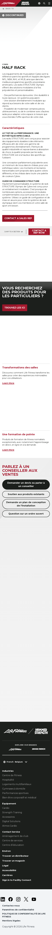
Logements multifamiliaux (16, 784)
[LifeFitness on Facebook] (10, 899)
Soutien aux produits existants (26, 494)
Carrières (7, 875)
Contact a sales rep (18, 218)
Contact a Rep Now (39, 231)
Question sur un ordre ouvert (26, 513)
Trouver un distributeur (15, 856)
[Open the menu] (49, 3)
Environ (6, 851)
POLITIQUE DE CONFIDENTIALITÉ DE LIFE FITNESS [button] (23, 915)
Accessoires (8, 817)
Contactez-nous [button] (11, 905)
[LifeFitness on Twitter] (26, 899)
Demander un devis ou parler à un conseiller (26, 485)
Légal (5, 865)
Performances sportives (15, 793)
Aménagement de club (15, 836)
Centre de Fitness (12, 775)
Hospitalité (8, 779)
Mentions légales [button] (11, 920)
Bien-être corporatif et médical (19, 797)
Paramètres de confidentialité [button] (18, 909)
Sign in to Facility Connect (16, 880)
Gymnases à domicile (13, 788)
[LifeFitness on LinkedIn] (3, 899)
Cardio (5, 808)
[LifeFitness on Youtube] (34, 899)
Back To (8, 9)
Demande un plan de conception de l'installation (26, 504)
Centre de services (12, 840)
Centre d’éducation (13, 845)
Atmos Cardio (9, 825)
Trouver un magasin (13, 860)
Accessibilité (9, 870)
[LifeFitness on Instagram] (18, 899)
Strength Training (12, 812)
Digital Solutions (11, 821)
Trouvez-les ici (14, 307)
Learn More (8, 383)
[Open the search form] (44, 3)
